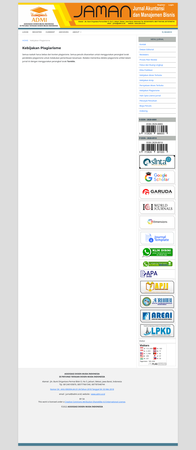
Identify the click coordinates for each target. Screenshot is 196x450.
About (76, 32)
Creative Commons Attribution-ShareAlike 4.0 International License (95, 401)
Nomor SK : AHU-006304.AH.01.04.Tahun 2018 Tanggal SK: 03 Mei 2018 (82, 389)
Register (37, 32)
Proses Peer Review (148, 59)
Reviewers (144, 54)
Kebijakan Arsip (147, 80)
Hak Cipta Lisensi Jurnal (150, 95)
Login (25, 32)
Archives (64, 32)
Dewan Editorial (147, 49)
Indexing (144, 111)
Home (25, 40)
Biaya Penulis (146, 105)
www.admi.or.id (98, 394)
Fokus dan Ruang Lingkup (151, 65)
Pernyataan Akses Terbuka (151, 85)
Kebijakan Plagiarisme (150, 90)
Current (50, 32)
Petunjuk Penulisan (148, 100)
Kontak (143, 44)
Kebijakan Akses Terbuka (151, 75)
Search (167, 32)
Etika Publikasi (146, 70)
